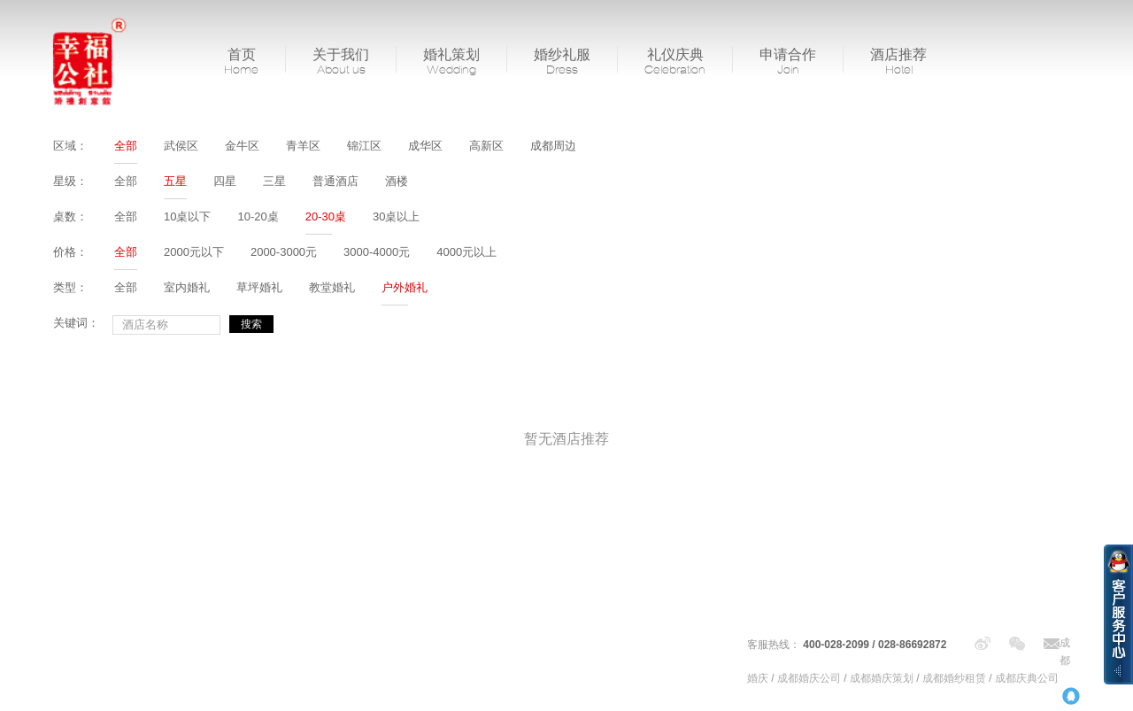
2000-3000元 (283, 252)
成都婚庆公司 (809, 678)
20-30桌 (325, 216)
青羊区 (303, 145)
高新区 (486, 145)
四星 (224, 181)
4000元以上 (466, 252)
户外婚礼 (405, 287)
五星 (175, 181)
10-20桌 (257, 216)
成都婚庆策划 (881, 678)
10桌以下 (187, 216)
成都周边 (553, 145)
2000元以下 (194, 252)
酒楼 (396, 181)
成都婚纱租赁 (954, 678)
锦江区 (364, 145)
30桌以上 (396, 216)
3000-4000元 (376, 252)
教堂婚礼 (332, 287)
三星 (274, 181)
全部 (125, 145)
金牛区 (242, 145)
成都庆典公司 (1027, 678)
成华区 (425, 145)
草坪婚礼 (259, 287)
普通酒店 (335, 181)
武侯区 (181, 145)
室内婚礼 (187, 287)
